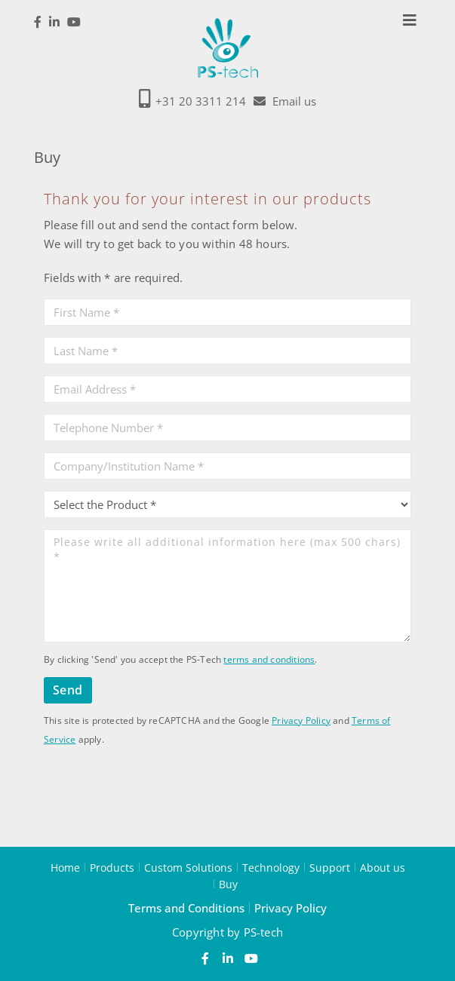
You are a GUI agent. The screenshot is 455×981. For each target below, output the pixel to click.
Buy (228, 883)
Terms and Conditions (186, 907)
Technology (271, 867)
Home (65, 867)
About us (382, 867)
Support (329, 867)
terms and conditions (269, 659)
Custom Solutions (188, 867)
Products (112, 867)
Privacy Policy (301, 720)
